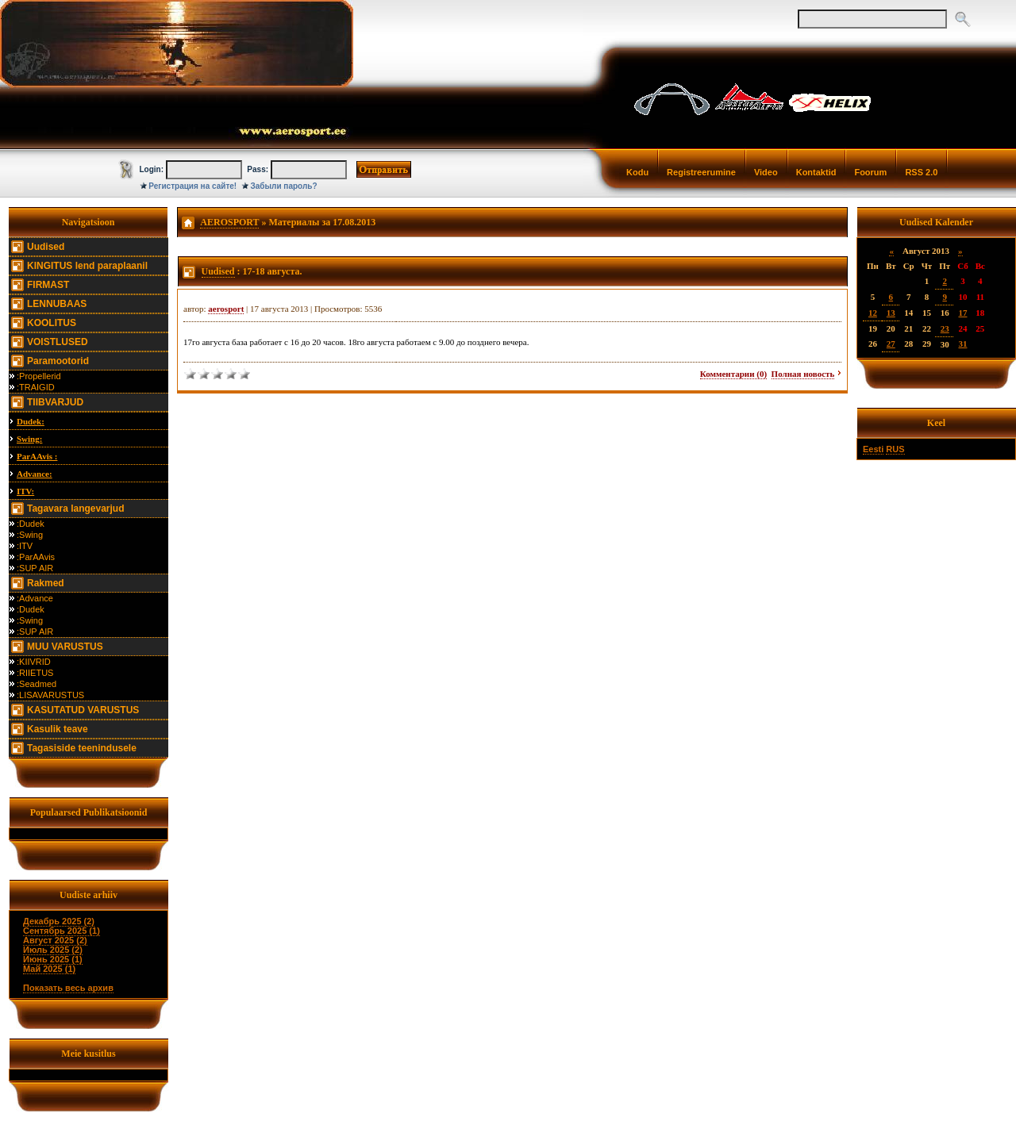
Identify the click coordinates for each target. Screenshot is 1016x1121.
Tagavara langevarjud (76, 508)
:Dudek (30, 523)
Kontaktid (816, 172)
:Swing (30, 534)
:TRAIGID (36, 387)
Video (766, 172)
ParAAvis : (37, 456)
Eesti (873, 449)
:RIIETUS (35, 673)
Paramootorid (58, 361)
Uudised (45, 246)
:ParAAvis (36, 557)
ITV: (25, 491)
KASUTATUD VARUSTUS (83, 710)
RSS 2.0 (921, 172)
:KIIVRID (34, 661)
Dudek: (30, 421)
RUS (895, 449)
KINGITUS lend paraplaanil (87, 265)
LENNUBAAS (57, 303)
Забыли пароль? (284, 186)
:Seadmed (36, 684)
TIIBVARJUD (55, 402)
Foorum (870, 172)
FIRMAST (48, 284)
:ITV (25, 546)
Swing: (29, 438)
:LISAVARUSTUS (50, 695)
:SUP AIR (35, 568)
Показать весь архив (68, 987)
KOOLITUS (51, 322)
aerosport (226, 308)
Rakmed (45, 583)
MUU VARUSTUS (65, 646)
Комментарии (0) (733, 373)
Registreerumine (701, 172)
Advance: (34, 473)
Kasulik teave (57, 729)
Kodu (637, 172)
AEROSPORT (229, 222)
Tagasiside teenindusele (82, 748)
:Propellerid (39, 376)
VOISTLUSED (57, 341)
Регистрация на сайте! (192, 186)
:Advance (35, 598)
